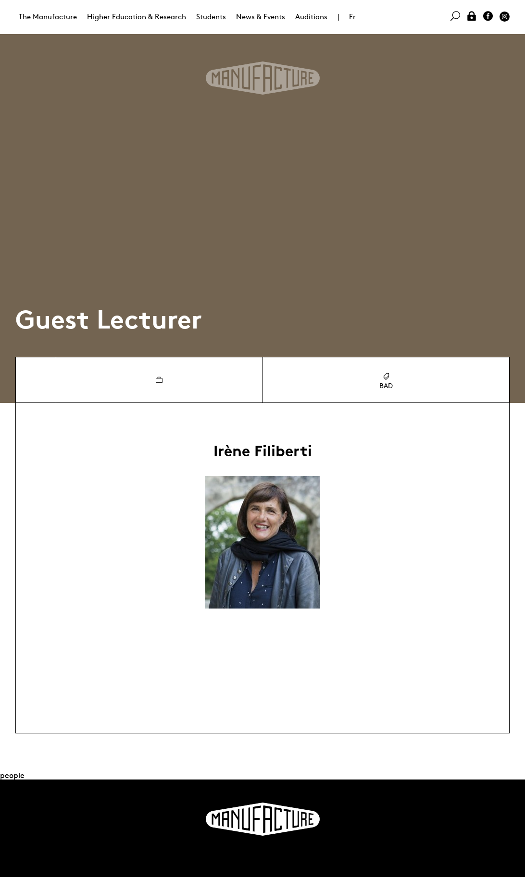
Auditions (311, 16)
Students (211, 16)
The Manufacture (48, 16)
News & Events (260, 16)
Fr (352, 16)
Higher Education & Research (136, 16)
